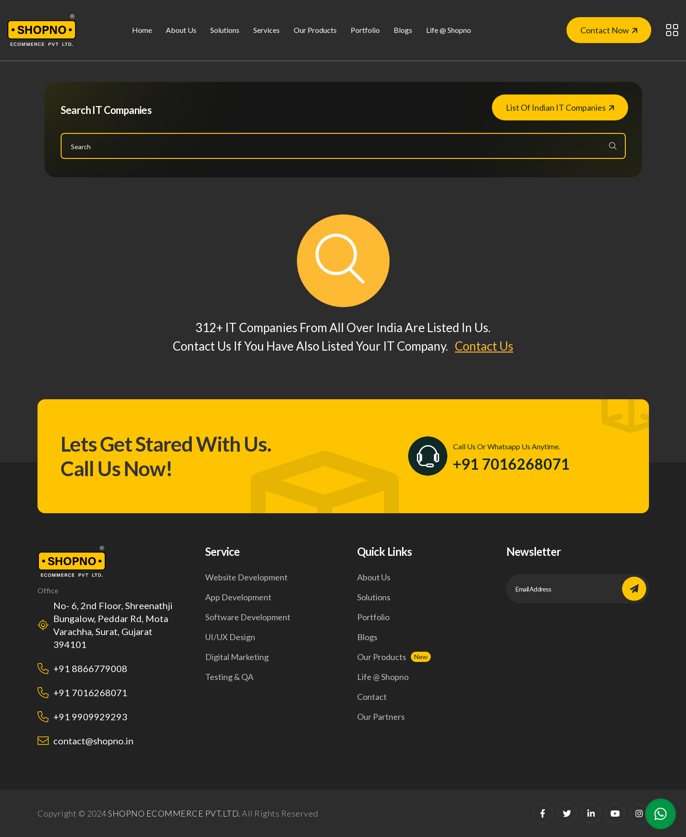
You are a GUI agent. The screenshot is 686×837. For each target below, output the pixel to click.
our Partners (381, 716)
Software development (247, 617)
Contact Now (608, 30)
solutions (224, 29)
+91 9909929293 (90, 716)
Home (142, 29)
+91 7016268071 (511, 464)
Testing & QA (229, 677)
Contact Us (484, 346)
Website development (246, 577)
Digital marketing (237, 657)
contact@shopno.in (93, 740)
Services (266, 29)
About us (181, 29)
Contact (372, 697)
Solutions (373, 597)
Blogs (403, 29)
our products (315, 29)
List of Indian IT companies (560, 107)
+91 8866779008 (90, 668)
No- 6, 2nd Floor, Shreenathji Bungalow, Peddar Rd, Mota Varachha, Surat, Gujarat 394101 (113, 625)
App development (238, 597)
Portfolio (365, 29)
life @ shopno (448, 29)
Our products (381, 657)
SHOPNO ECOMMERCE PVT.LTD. (174, 813)
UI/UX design (230, 637)
